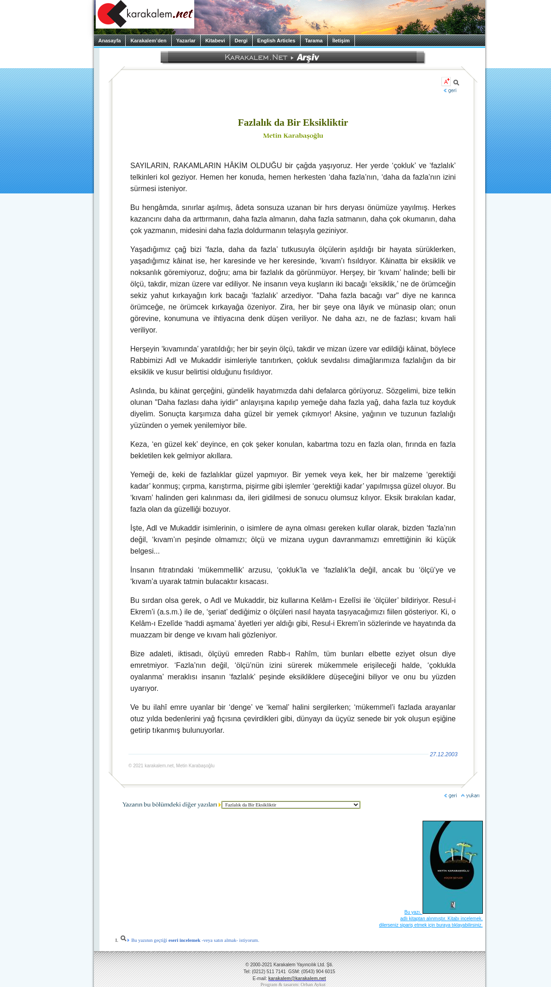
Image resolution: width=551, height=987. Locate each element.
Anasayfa (110, 40)
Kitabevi (215, 40)
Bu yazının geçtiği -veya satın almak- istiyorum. (190, 940)
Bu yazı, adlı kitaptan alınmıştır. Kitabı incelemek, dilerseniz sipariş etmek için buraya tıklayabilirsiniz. (430, 919)
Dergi (241, 40)
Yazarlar (186, 40)
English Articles (276, 40)
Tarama (314, 40)
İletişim (341, 40)
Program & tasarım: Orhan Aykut (293, 984)
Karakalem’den (148, 40)
